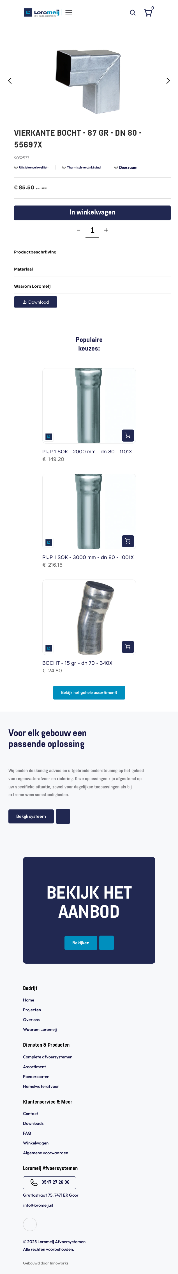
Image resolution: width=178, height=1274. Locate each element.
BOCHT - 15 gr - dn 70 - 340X (77, 663)
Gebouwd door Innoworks (45, 1263)
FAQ (27, 1133)
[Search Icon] (132, 12)
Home (28, 1000)
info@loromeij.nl (38, 1205)
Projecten (32, 1009)
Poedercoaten (36, 1076)
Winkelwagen (35, 1143)
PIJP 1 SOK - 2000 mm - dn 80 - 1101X (87, 452)
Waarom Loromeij (40, 1029)
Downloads (33, 1123)
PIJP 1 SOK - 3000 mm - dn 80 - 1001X (88, 557)
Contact (30, 1113)
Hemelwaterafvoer (41, 1086)
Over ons (31, 1019)
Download (35, 302)
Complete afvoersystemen (47, 1057)
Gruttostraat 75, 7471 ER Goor (50, 1195)
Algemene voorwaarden (46, 1152)
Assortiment (34, 1066)
